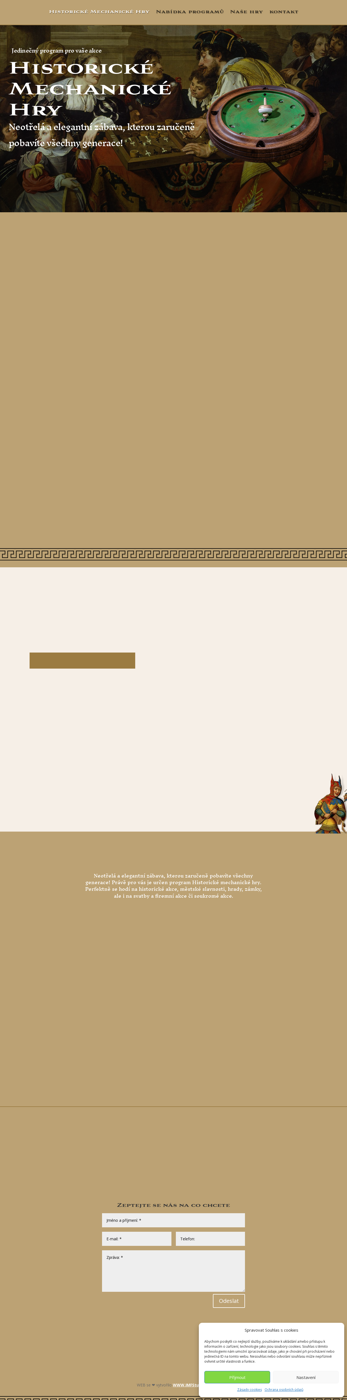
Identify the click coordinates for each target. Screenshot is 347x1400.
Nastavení (305, 1377)
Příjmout (237, 1377)
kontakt (283, 11)
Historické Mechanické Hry (99, 11)
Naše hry (246, 11)
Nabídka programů (190, 11)
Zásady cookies (249, 1389)
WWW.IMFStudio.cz (191, 1385)
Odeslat (229, 1301)
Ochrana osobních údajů (284, 1389)
